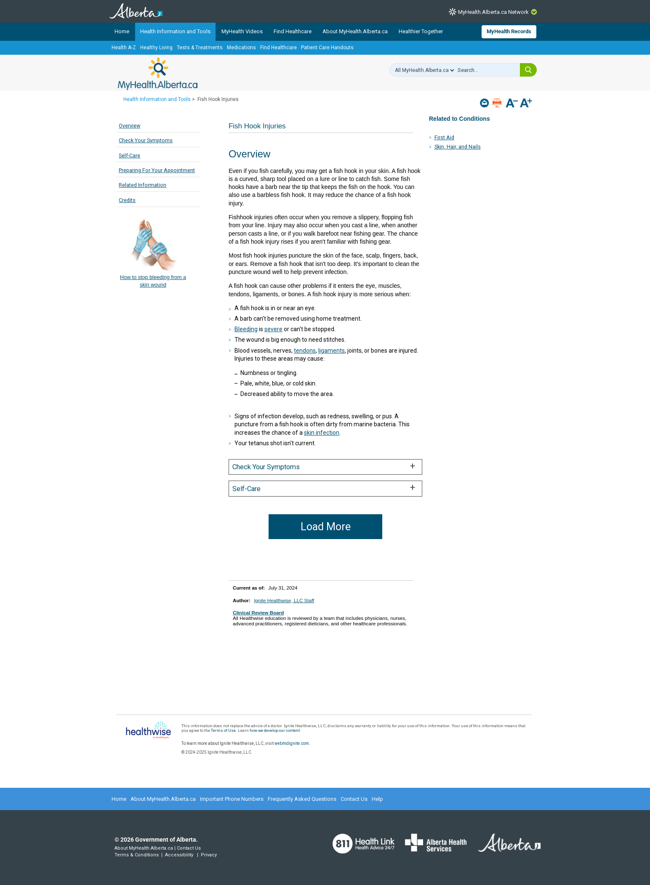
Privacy (209, 855)
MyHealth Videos (242, 31)
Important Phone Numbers (232, 799)
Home (122, 31)
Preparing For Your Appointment (157, 170)
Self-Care (129, 155)
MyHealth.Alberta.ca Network (493, 12)
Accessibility (179, 855)
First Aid (444, 137)
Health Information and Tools (175, 31)
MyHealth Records (509, 31)
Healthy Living (156, 47)
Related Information (142, 185)
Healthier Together (421, 31)
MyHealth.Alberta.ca (157, 73)
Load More (326, 527)
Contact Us (354, 799)
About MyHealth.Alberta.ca (355, 31)
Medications (241, 47)
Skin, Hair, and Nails (457, 147)
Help (377, 799)
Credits (127, 200)
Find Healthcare (293, 31)
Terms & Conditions (137, 855)
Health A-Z (124, 47)
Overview (129, 125)
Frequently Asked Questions (302, 799)
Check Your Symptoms (146, 140)
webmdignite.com (291, 743)
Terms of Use (223, 730)
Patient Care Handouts (327, 47)
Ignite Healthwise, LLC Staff (284, 600)
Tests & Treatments (200, 47)
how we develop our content (275, 730)
